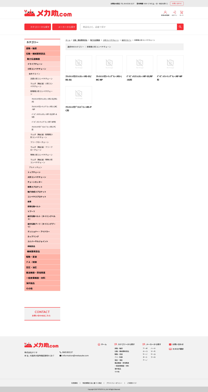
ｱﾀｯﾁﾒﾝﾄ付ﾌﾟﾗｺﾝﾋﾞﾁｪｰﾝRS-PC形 (44, 128)
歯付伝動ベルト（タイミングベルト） (41, 217)
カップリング (33, 236)
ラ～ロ (153, 357)
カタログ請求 (178, 349)
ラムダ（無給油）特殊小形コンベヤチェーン (41, 161)
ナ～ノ (145, 360)
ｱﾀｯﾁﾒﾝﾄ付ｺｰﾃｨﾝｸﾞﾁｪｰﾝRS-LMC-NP (44, 108)
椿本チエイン (34, 73)
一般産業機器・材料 (35, 277)
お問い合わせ (177, 3)
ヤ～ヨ (153, 354)
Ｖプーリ (31, 211)
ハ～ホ (153, 348)
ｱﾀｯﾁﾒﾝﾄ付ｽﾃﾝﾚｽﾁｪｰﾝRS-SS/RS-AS (45, 100)
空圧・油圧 (31, 267)
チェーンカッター (35, 182)
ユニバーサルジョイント (38, 241)
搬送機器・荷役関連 (35, 272)
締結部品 (31, 246)
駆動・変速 (31, 256)
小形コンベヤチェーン (37, 68)
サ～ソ (145, 354)
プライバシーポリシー (114, 383)
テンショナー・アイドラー (39, 231)
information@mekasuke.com (75, 355)
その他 (29, 288)
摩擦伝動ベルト (34, 206)
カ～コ (145, 351)
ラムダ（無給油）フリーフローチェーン (41, 148)
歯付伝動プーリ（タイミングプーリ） (41, 225)
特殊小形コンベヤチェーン (41, 154)
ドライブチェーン (35, 64)
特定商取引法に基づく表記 (92, 383)
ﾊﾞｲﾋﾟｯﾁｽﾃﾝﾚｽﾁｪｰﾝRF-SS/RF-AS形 (44, 115)
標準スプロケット (35, 186)
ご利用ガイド (132, 383)
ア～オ (145, 348)
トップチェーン (34, 172)
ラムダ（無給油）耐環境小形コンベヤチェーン (41, 136)
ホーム (68, 40)
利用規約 (74, 383)
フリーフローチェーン (39, 142)
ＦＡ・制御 (31, 262)
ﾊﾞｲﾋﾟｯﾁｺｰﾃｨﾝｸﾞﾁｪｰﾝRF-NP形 (44, 122)
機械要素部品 (33, 251)
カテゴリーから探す (39, 26)
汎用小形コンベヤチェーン (41, 78)
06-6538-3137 (129, 3)
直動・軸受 (31, 48)
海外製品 (30, 283)
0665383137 (67, 352)
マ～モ (153, 351)
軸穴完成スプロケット (37, 191)
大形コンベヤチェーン (37, 177)
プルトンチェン (35, 167)
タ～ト (145, 357)
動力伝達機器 (33, 58)
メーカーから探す (66, 26)
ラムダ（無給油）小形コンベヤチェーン (41, 85)
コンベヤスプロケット (37, 196)
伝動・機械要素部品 (35, 53)
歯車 (29, 201)
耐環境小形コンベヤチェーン (41, 92)
